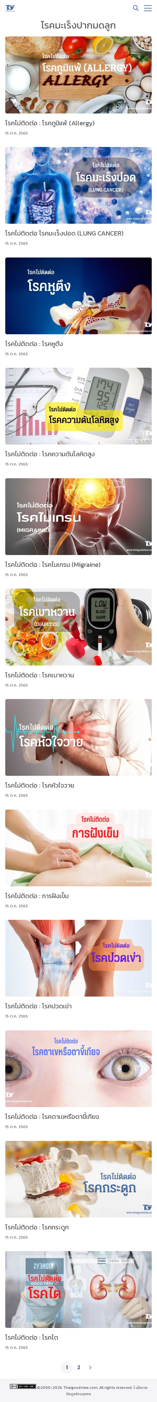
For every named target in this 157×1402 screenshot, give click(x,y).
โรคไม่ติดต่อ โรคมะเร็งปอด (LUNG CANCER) (64, 233)
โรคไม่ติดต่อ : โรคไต (31, 1337)
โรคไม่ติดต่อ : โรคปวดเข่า (38, 1006)
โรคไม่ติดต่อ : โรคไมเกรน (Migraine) (53, 564)
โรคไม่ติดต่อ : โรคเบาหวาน (39, 675)
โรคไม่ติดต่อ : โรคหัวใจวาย (39, 785)
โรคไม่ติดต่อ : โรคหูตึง (34, 344)
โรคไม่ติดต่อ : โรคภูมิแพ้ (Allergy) (50, 123)
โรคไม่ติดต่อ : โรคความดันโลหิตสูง (50, 454)
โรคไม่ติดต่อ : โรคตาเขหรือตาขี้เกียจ (52, 1117)
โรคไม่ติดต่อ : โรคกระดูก (37, 1227)
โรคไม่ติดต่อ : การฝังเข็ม (37, 896)
